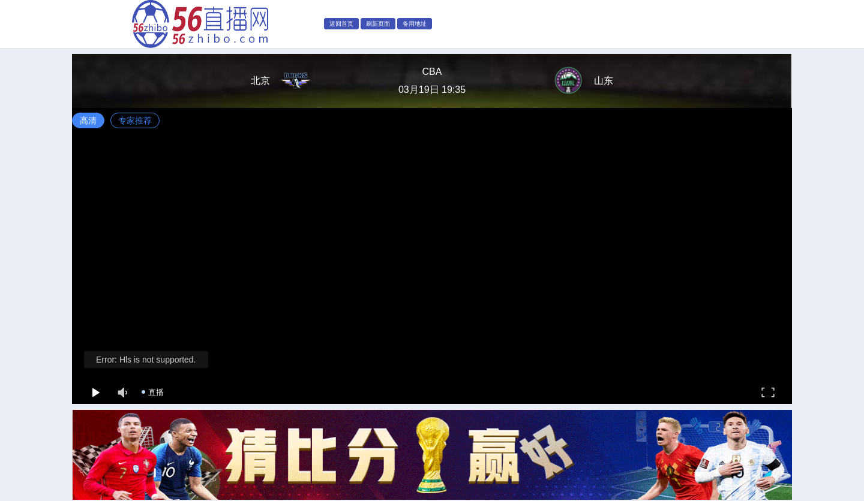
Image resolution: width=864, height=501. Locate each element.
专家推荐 (135, 120)
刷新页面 (378, 23)
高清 (88, 120)
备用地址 (415, 23)
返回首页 (341, 23)
